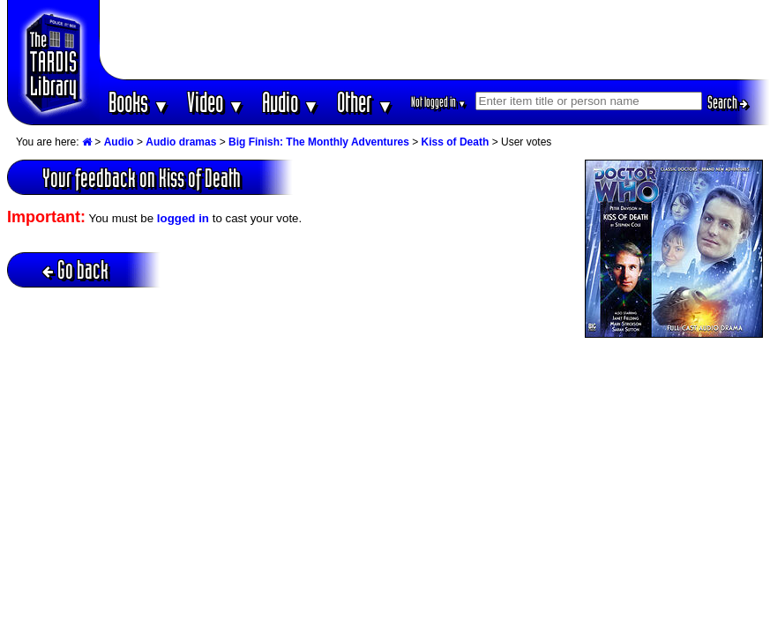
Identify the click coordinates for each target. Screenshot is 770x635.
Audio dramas (181, 142)
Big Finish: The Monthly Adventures (318, 142)
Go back (75, 269)
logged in (183, 218)
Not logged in (439, 101)
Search (727, 102)
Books (138, 101)
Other (365, 101)
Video (215, 101)
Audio (290, 101)
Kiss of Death (456, 142)
